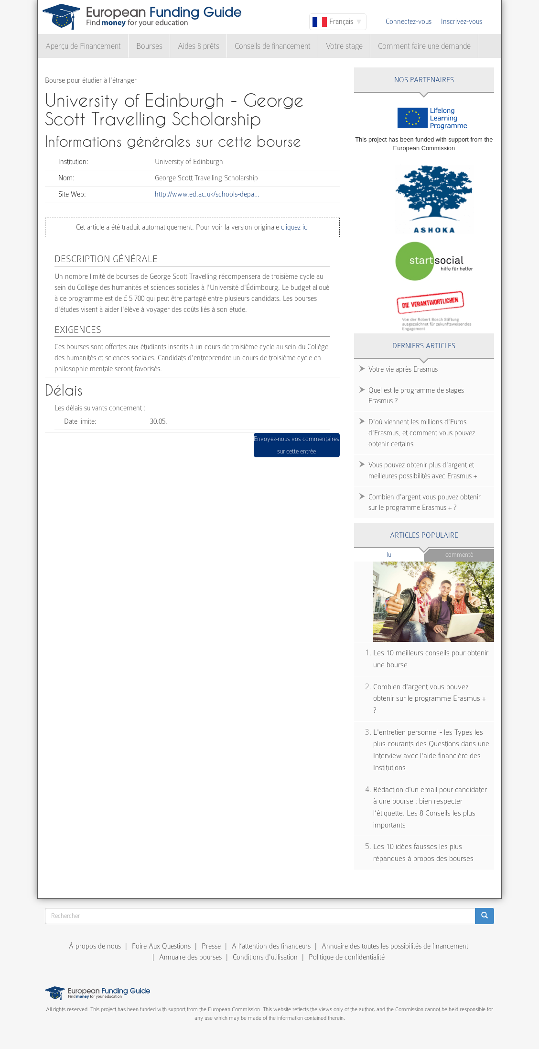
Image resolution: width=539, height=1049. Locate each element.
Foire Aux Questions (161, 946)
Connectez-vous (408, 21)
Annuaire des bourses (190, 957)
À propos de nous (95, 946)
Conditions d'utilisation (265, 957)
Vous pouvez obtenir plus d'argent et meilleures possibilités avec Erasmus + (422, 470)
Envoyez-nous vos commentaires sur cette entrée (296, 445)
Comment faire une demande (424, 46)
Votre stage (344, 46)
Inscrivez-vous (461, 21)
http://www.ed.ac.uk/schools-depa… (207, 194)
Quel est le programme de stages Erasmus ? (416, 395)
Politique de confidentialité (347, 957)
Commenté (459, 554)
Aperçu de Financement (83, 46)
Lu (405, 554)
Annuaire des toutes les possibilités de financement (395, 946)
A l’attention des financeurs (271, 946)
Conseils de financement (273, 46)
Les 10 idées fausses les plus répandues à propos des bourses (423, 852)
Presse (211, 946)
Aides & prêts (198, 46)
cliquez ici (294, 227)
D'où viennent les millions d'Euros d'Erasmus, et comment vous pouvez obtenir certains (421, 433)
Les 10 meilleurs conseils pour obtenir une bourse (430, 659)
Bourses (149, 46)
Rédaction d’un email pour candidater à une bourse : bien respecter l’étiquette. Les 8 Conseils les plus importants (430, 807)
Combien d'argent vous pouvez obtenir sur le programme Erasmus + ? (424, 502)
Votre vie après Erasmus (403, 369)
